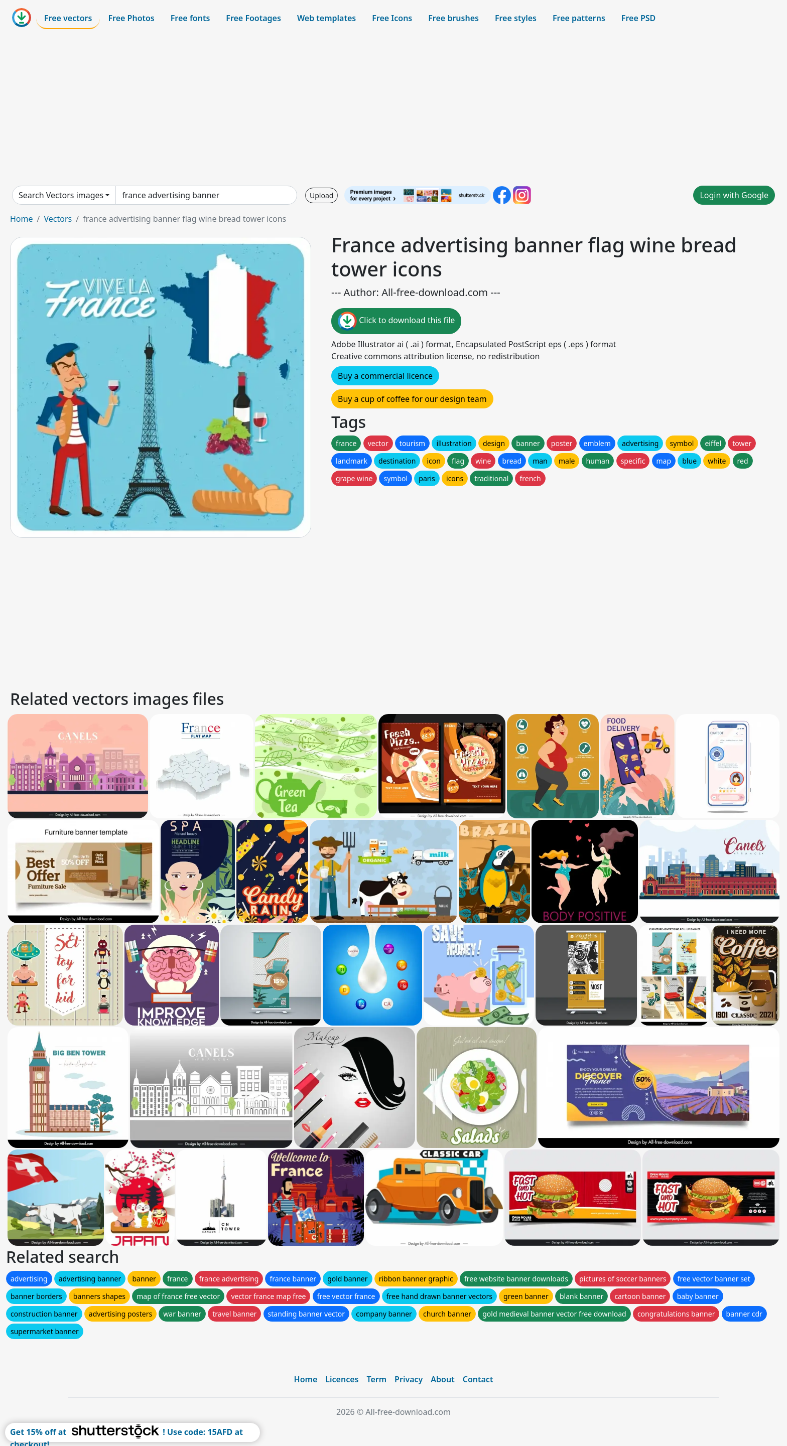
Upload (321, 195)
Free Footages (253, 18)
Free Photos (131, 18)
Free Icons (392, 18)
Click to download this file (396, 321)
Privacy (409, 1379)
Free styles (516, 18)
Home (21, 218)
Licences (341, 1379)
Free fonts (190, 18)
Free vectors (68, 18)
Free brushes (453, 18)
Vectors (58, 218)
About (442, 1379)
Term (376, 1379)
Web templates (326, 18)
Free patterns (579, 18)
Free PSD (638, 18)
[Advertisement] (393, 107)
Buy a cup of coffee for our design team (412, 398)
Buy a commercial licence (385, 375)
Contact (478, 1379)
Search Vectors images (61, 195)
